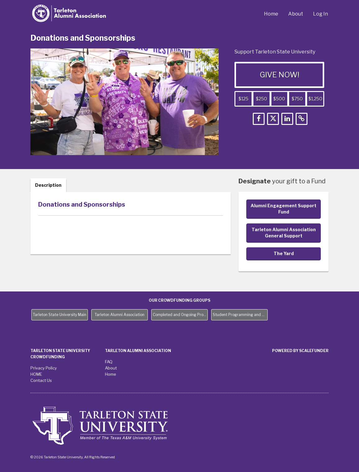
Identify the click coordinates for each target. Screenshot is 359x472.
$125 (243, 98)
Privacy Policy (43, 367)
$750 (297, 98)
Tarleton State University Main (59, 314)
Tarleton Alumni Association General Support (284, 232)
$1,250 (315, 98)
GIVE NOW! (279, 74)
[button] (259, 119)
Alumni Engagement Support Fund (283, 208)
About (295, 14)
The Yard (284, 253)
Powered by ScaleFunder (300, 350)
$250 (261, 98)
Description (48, 185)
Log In (320, 14)
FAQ (108, 361)
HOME (36, 374)
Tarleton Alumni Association (119, 314)
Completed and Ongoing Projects (180, 314)
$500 (279, 98)
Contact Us (41, 380)
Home (271, 14)
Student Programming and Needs (240, 314)
